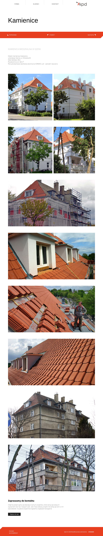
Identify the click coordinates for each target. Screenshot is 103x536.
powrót (52, 35)
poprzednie (13, 35)
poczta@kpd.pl (13, 533)
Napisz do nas (14, 514)
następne (91, 35)
